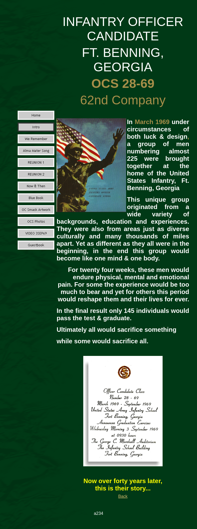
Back (123, 496)
